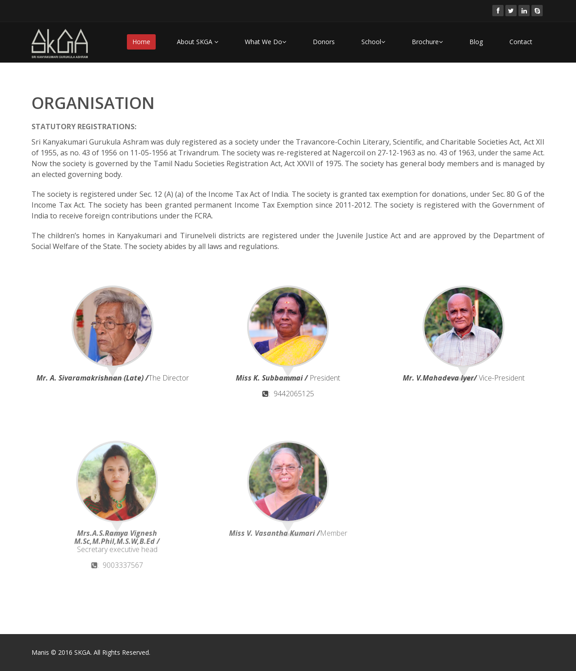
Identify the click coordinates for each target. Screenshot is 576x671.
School (373, 41)
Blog (476, 41)
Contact (520, 41)
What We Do (265, 41)
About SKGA (197, 41)
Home (141, 41)
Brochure (427, 41)
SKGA (82, 652)
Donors (324, 41)
